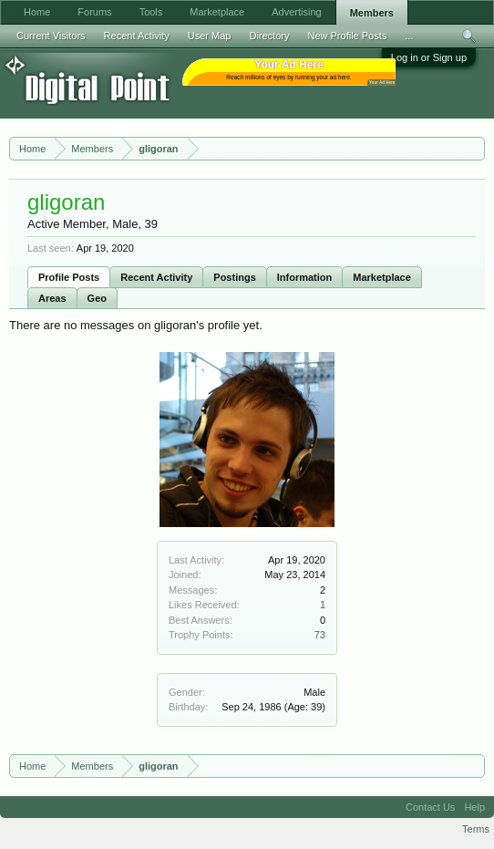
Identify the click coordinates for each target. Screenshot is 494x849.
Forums (94, 11)
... (409, 35)
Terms (475, 828)
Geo (97, 298)
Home (37, 11)
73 (319, 634)
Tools (151, 11)
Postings (234, 277)
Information (305, 277)
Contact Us (430, 807)
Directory (269, 35)
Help (474, 807)
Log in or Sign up (429, 57)
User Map (210, 35)
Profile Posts (68, 277)
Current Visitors (51, 35)
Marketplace (382, 277)
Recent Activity (156, 277)
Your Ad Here (382, 82)
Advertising (296, 11)
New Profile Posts (346, 35)
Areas (52, 298)
